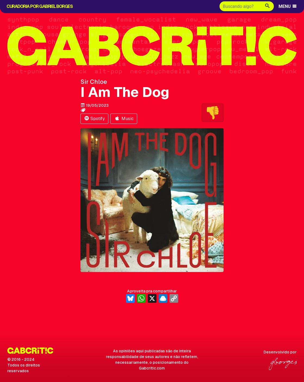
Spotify (94, 118)
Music (124, 118)
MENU (287, 6)
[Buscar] (240, 6)
